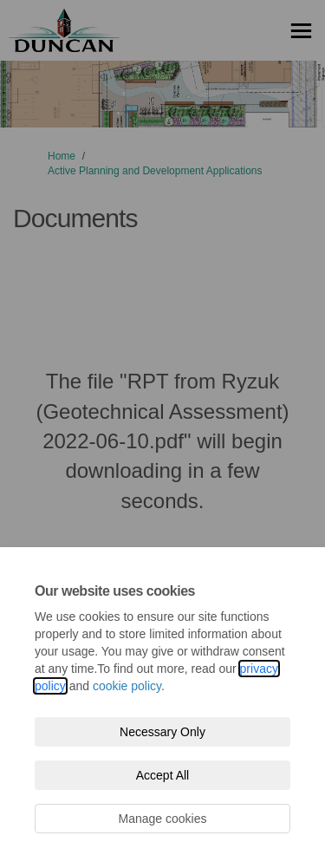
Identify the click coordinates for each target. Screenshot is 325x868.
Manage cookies (163, 819)
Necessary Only (162, 732)
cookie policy (127, 686)
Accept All (162, 775)
